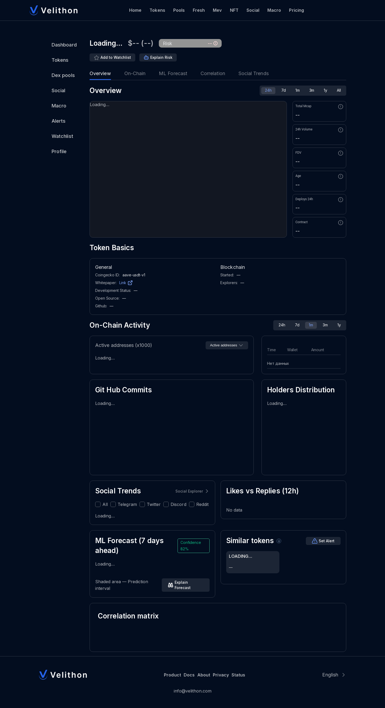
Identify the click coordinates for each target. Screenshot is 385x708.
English (330, 675)
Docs (189, 675)
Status (238, 675)
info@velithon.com (192, 691)
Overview (100, 73)
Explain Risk (161, 57)
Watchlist (62, 136)
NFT (234, 10)
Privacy (221, 675)
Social (253, 10)
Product (172, 675)
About (203, 675)
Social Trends (253, 73)
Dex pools (63, 75)
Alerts (59, 121)
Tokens (157, 10)
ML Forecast (173, 73)
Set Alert (326, 541)
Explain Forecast (183, 585)
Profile (59, 151)
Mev (217, 10)
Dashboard (64, 45)
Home (135, 10)
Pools (179, 10)
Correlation (213, 73)
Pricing (296, 10)
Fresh (199, 10)
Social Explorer (189, 491)
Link (122, 282)
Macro (274, 10)
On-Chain (135, 73)
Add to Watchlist (116, 57)
